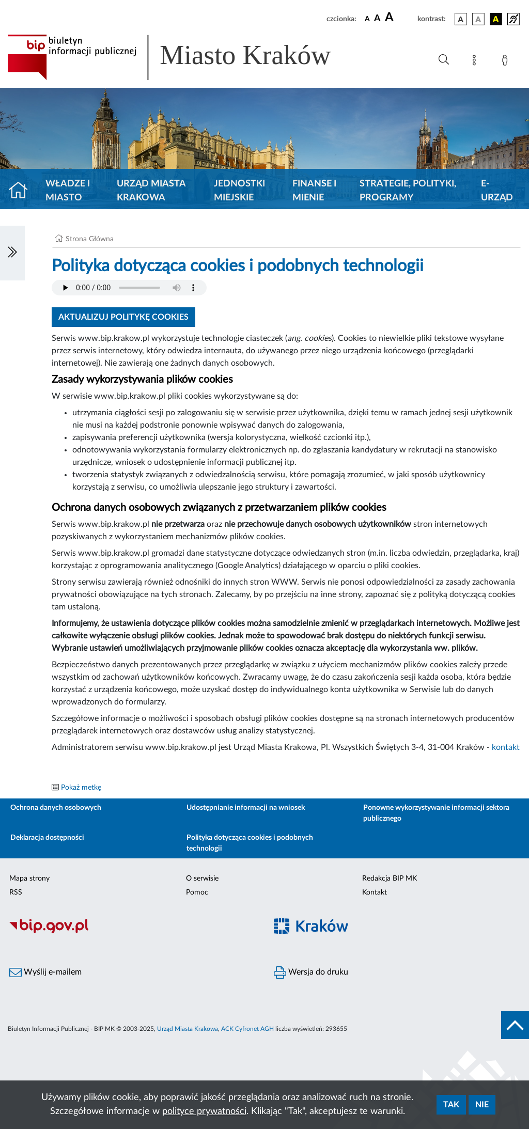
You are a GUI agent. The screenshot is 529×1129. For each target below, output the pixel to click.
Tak (451, 1105)
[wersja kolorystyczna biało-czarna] (478, 19)
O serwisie (202, 878)
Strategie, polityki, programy (408, 190)
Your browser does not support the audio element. (129, 287)
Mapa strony (29, 878)
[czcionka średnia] (377, 19)
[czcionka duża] (399, 17)
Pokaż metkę (81, 787)
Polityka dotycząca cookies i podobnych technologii (249, 843)
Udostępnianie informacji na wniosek (245, 807)
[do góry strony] (515, 1025)
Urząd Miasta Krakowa (151, 190)
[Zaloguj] (506, 62)
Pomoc (197, 892)
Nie (482, 1105)
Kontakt (374, 892)
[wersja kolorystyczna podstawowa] (461, 19)
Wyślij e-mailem (45, 972)
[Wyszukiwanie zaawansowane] (444, 60)
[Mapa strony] (476, 62)
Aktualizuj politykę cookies (123, 317)
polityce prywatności (204, 1111)
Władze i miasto (67, 190)
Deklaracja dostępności (47, 837)
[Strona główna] (22, 191)
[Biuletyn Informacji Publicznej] (132, 931)
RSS (15, 892)
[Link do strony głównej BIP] (184, 57)
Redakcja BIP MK (389, 878)
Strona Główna (90, 239)
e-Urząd (497, 190)
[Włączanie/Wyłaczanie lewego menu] (12, 253)
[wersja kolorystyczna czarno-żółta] (496, 19)
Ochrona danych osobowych (55, 807)
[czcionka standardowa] (367, 18)
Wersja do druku (311, 972)
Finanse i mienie (314, 190)
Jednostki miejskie (239, 190)
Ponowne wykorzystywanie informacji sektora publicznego (436, 813)
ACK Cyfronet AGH (247, 1029)
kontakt (506, 747)
